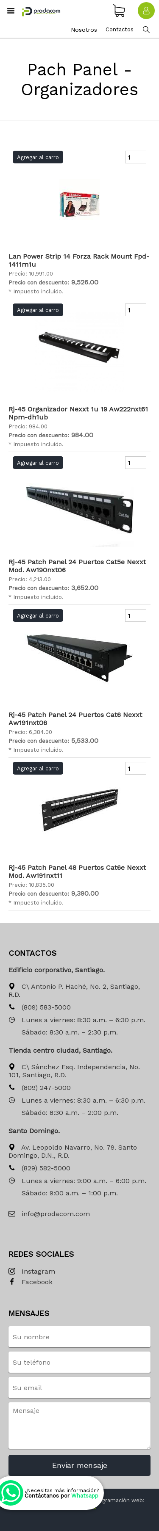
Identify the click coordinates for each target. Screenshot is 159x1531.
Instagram (31, 1271)
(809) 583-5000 (39, 1007)
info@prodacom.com (49, 1214)
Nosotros (84, 29)
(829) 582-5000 (39, 1168)
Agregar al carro (38, 157)
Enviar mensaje (79, 1465)
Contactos (120, 29)
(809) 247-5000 (39, 1088)
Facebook (30, 1282)
